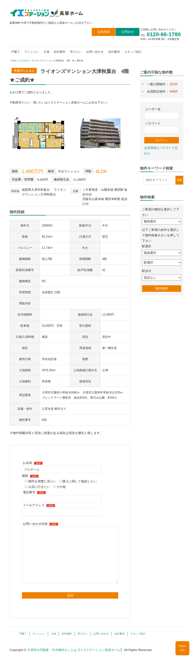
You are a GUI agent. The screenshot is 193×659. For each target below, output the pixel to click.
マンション (31, 51)
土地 (46, 51)
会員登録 (103, 32)
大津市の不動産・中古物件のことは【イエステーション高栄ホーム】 (75, 650)
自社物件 (59, 51)
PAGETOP (182, 648)
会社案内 (114, 51)
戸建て (15, 51)
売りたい (76, 51)
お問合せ (127, 32)
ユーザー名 (153, 109)
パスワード (153, 123)
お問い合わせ (95, 51)
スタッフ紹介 (133, 51)
